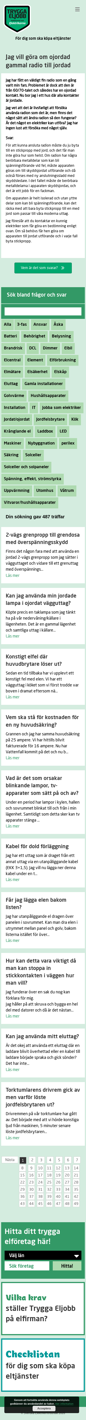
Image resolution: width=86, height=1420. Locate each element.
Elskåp (59, 372)
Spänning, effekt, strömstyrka (31, 479)
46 (49, 1204)
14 (76, 1168)
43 (22, 1204)
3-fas (20, 325)
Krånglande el (16, 431)
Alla (7, 325)
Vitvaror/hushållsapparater (28, 503)
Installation (13, 408)
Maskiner (11, 443)
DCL (31, 348)
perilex (67, 443)
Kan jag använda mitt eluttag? (42, 1036)
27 (67, 1182)
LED (62, 431)
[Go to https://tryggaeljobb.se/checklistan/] (43, 1365)
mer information (64, 1404)
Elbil (67, 348)
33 (58, 1189)
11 (49, 1168)
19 (58, 1175)
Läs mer (12, 576)
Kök (73, 419)
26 (58, 1182)
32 (49, 1189)
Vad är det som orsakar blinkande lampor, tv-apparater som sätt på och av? (42, 786)
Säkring (10, 455)
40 (58, 1197)
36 (22, 1197)
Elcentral (11, 360)
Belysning (60, 336)
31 (40, 1189)
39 (49, 1197)
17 (40, 1175)
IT (33, 408)
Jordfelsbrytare (49, 419)
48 (67, 1204)
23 (31, 1182)
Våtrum (66, 491)
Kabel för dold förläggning (37, 846)
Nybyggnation (40, 443)
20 (67, 1175)
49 (76, 1204)
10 (40, 1168)
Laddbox (44, 431)
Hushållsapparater (47, 396)
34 (67, 1189)
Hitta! (67, 1266)
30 (31, 1189)
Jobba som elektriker (60, 408)
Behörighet (33, 336)
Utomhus (43, 491)
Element (34, 360)
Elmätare (11, 372)
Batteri (9, 336)
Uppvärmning (15, 491)
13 (67, 1168)
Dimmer (49, 348)
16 (31, 1175)
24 (40, 1182)
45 (40, 1204)
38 (40, 1197)
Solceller (32, 455)
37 (31, 1197)
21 (76, 1175)
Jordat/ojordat (15, 419)
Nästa (9, 1160)
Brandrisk (11, 348)
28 (76, 1182)
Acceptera (44, 1408)
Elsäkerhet (36, 372)
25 (49, 1182)
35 (76, 1189)
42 (76, 1197)
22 (22, 1182)
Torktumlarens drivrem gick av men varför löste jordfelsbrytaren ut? (43, 1098)
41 (67, 1197)
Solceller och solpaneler (25, 467)
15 (22, 1175)
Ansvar (39, 325)
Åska (57, 325)
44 (31, 1204)
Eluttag (9, 384)
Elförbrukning (61, 360)
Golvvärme (12, 396)
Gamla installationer (42, 384)
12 (58, 1168)
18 (49, 1175)
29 (22, 1189)
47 (58, 1204)
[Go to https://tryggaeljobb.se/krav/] (43, 1308)
